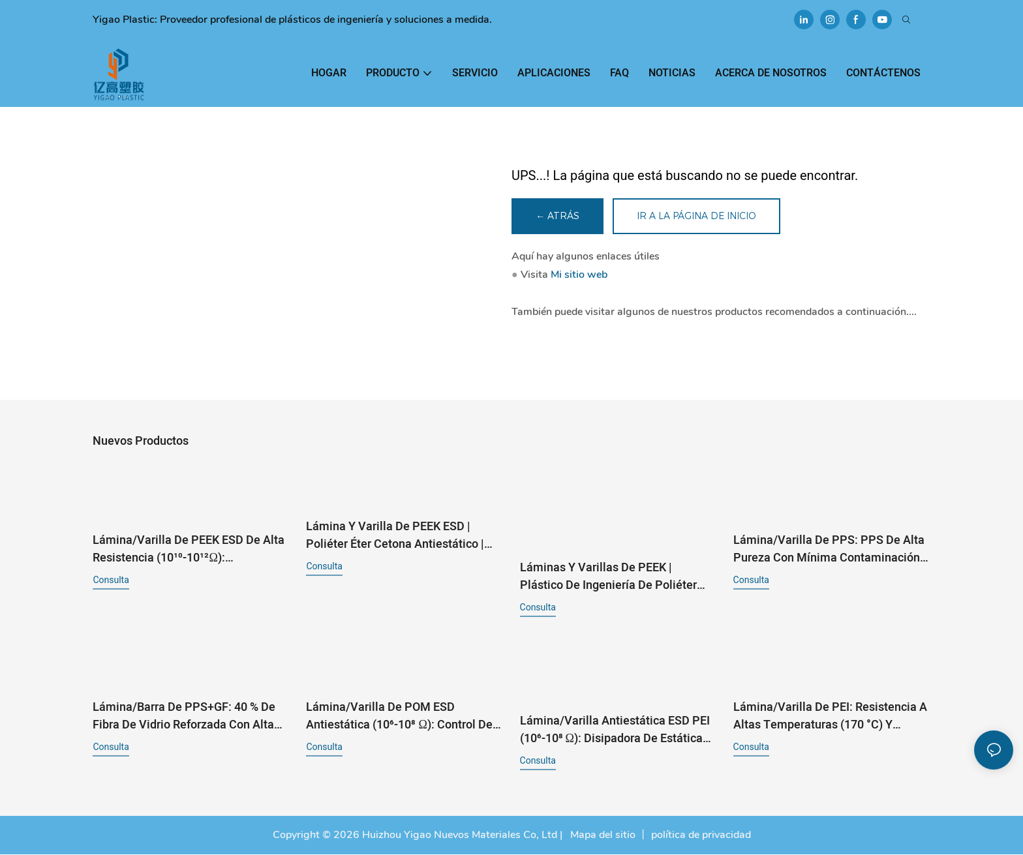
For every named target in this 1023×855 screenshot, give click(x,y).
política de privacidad (701, 835)
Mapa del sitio (601, 835)
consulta (111, 580)
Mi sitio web (579, 275)
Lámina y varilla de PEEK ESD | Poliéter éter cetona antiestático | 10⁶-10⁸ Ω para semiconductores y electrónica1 (397, 536)
